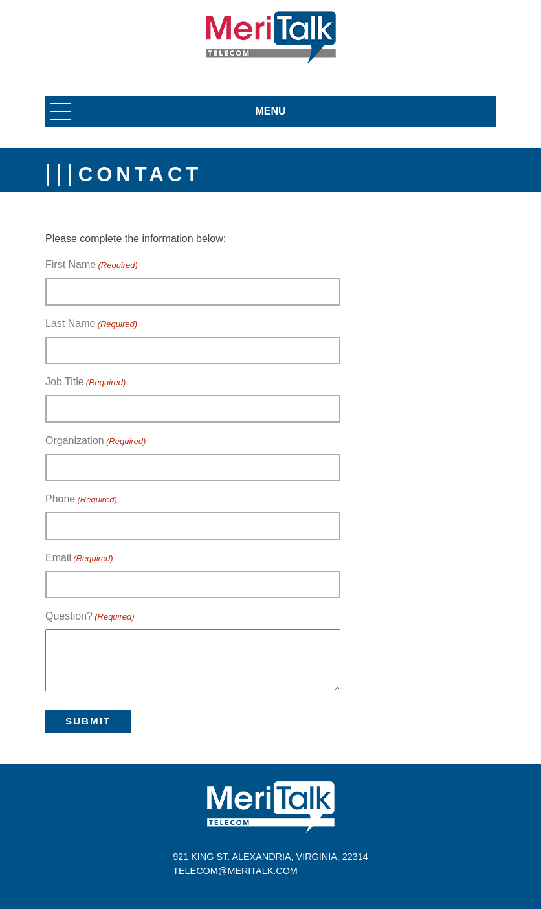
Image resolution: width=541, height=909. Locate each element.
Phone (81, 499)
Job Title (85, 382)
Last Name (91, 324)
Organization (95, 441)
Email (79, 558)
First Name (91, 265)
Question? (90, 617)
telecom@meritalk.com (235, 871)
